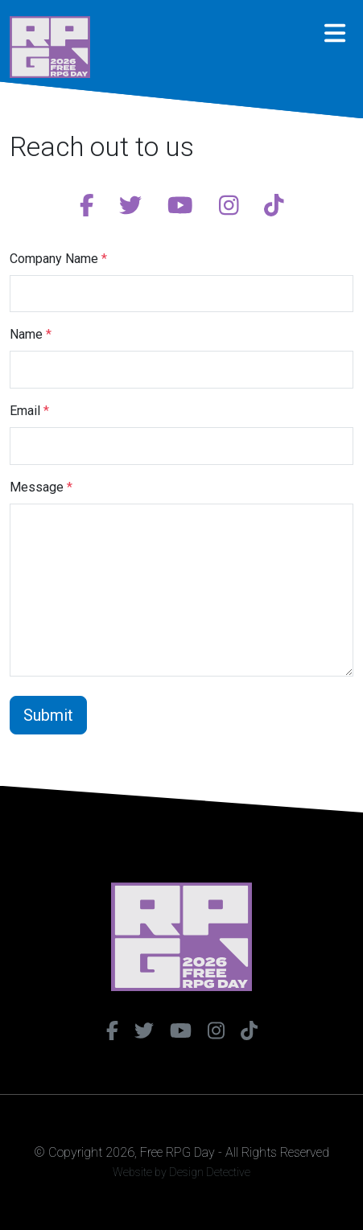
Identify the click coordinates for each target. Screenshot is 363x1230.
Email (29, 410)
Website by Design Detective (181, 1172)
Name (31, 334)
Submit (48, 715)
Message (41, 487)
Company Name (58, 258)
